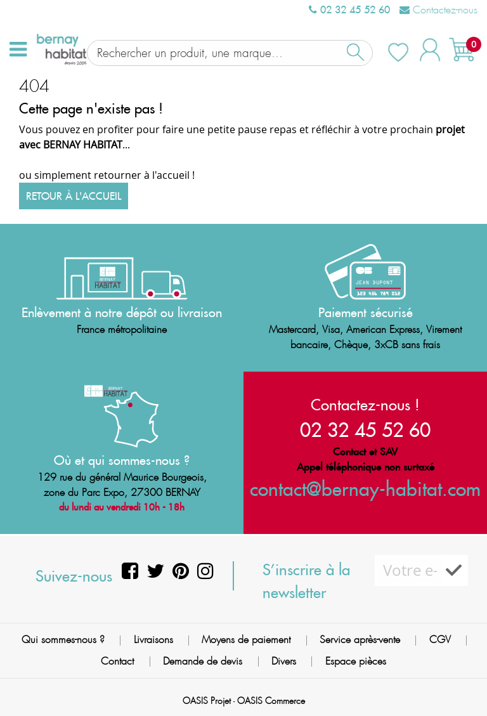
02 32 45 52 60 (349, 9)
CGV (440, 638)
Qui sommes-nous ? (63, 638)
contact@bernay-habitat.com (365, 487)
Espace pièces (355, 659)
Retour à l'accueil (73, 194)
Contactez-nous (438, 9)
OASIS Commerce (271, 699)
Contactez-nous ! (365, 403)
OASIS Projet (207, 699)
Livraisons (153, 638)
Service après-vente (360, 638)
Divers (283, 659)
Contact (117, 659)
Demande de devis (202, 659)
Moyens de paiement (246, 638)
